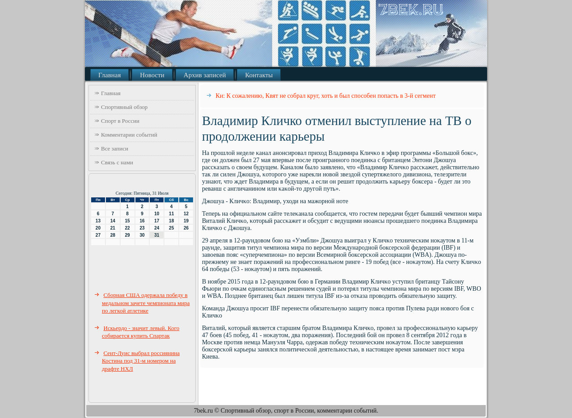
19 (186, 220)
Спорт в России (120, 120)
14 (112, 220)
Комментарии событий (129, 134)
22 (127, 228)
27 (98, 235)
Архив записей (205, 75)
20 (98, 228)
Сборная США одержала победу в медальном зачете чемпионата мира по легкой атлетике (145, 303)
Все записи (114, 148)
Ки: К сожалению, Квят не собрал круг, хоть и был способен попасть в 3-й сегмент (326, 95)
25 (171, 228)
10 (156, 213)
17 (156, 220)
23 (141, 228)
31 (156, 235)
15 (127, 220)
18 (171, 220)
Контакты (259, 75)
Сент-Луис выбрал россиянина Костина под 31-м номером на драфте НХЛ (141, 361)
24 (156, 228)
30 (141, 235)
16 (141, 220)
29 (127, 235)
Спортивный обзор (124, 107)
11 (171, 213)
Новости (152, 75)
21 (112, 228)
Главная (109, 75)
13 (98, 220)
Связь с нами (117, 162)
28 (112, 235)
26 (186, 228)
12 (186, 213)
